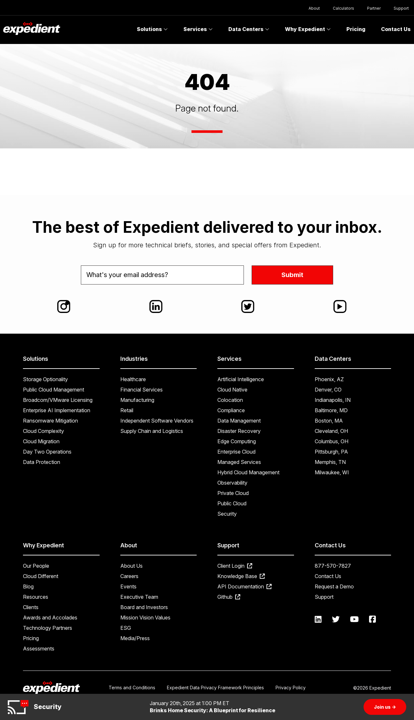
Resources (35, 597)
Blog (28, 586)
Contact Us (328, 576)
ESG (125, 628)
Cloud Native (232, 389)
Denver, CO (328, 389)
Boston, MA (329, 420)
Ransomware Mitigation (50, 420)
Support (401, 8)
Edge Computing (236, 441)
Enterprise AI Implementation (56, 410)
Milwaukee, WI (332, 472)
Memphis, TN (330, 462)
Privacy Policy (291, 687)
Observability (232, 482)
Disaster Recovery (239, 431)
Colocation (230, 400)
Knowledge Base (241, 576)
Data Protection (41, 462)
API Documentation (244, 586)
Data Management (239, 420)
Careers (129, 576)
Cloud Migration (41, 441)
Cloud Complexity (43, 431)
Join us (385, 707)
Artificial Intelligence (240, 379)
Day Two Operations (47, 451)
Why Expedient (308, 29)
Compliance (231, 410)
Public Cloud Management (53, 389)
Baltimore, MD (331, 410)
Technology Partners (47, 628)
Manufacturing (137, 400)
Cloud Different (40, 576)
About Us (131, 566)
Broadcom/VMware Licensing (58, 400)
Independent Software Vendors (156, 420)
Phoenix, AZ (329, 379)
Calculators (343, 8)
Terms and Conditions (132, 687)
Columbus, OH (331, 441)
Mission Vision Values (145, 617)
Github (228, 597)
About (314, 8)
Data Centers (248, 29)
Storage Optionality (45, 379)
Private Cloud (233, 493)
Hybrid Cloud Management (248, 472)
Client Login (234, 566)
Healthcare (133, 379)
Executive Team (139, 597)
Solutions (152, 29)
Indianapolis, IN (333, 400)
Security (227, 513)
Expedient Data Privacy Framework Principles (215, 687)
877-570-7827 (333, 566)
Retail (126, 410)
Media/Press (135, 638)
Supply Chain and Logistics (151, 431)
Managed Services (239, 462)
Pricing (355, 29)
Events (128, 586)
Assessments (38, 648)
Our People (36, 566)
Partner (374, 8)
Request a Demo (334, 586)
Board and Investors (144, 607)
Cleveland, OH (331, 431)
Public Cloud (231, 503)
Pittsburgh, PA (331, 451)
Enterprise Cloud (236, 451)
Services (198, 29)
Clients (30, 607)
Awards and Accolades (50, 617)
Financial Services (141, 389)
